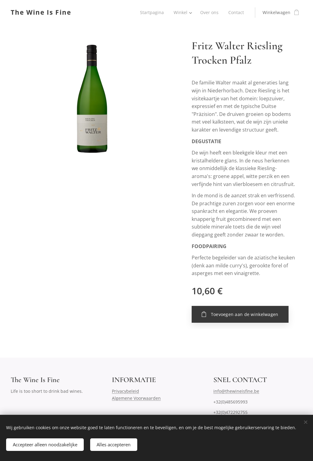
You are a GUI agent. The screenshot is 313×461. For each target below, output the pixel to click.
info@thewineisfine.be (236, 391)
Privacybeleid (125, 391)
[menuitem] (151, 12)
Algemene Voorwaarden (136, 398)
